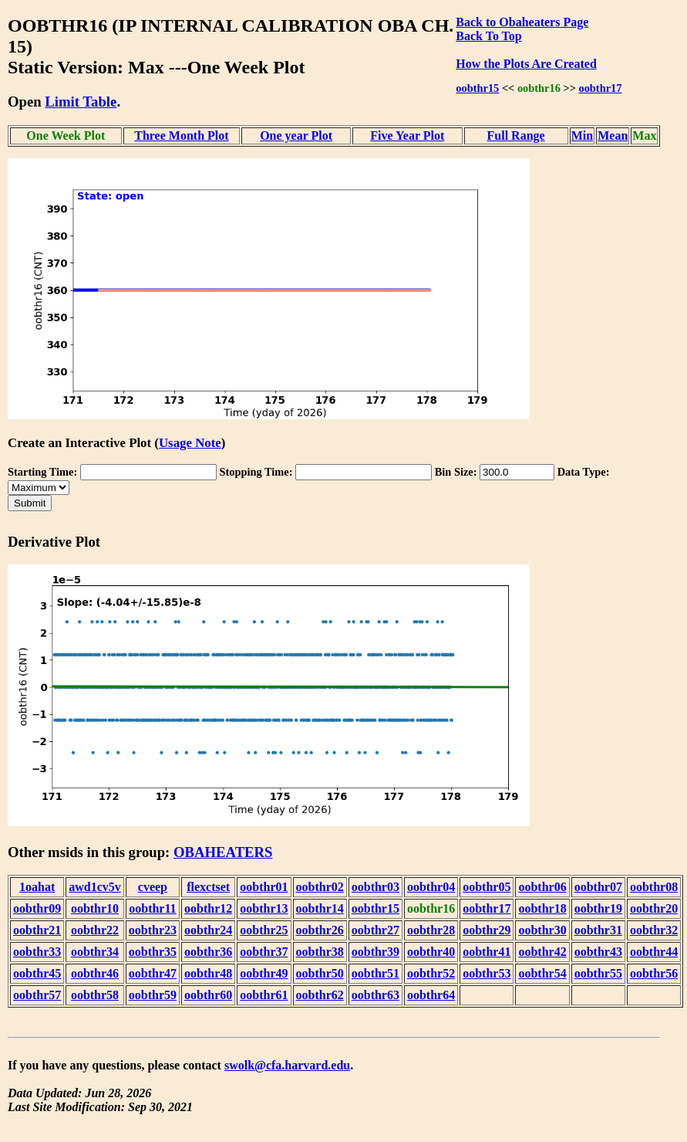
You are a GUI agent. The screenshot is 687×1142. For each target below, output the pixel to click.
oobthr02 (320, 886)
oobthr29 (486, 930)
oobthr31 (598, 930)
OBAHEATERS (223, 852)
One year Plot (296, 135)
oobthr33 (37, 951)
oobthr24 (208, 930)
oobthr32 (654, 930)
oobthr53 (486, 973)
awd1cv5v (95, 886)
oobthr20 (654, 908)
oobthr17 (599, 88)
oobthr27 (375, 930)
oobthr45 (37, 973)
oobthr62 (320, 994)
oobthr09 (37, 908)
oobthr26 (320, 930)
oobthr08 (654, 886)
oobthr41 (486, 951)
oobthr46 (95, 973)
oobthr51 (375, 973)
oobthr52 (431, 973)
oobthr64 (431, 994)
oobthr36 (208, 951)
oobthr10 (95, 908)
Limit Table (80, 101)
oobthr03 (375, 886)
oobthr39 (375, 951)
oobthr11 (152, 908)
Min (582, 135)
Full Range (516, 135)
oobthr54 (542, 973)
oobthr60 (208, 994)
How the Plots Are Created (526, 63)
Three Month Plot (181, 135)
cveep (152, 886)
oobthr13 (264, 908)
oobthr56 (654, 973)
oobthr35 (153, 951)
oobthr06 (542, 886)
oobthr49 (264, 973)
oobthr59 (153, 994)
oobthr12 (208, 908)
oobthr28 (431, 930)
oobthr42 (542, 951)
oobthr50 (320, 973)
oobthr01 (264, 886)
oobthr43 (598, 951)
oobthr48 (208, 973)
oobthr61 (264, 994)
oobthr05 (486, 886)
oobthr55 (598, 973)
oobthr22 (95, 930)
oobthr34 (95, 951)
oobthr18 (542, 908)
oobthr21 (37, 930)
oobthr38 (320, 951)
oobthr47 (153, 973)
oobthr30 (542, 930)
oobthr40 (431, 951)
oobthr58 (95, 994)
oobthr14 (320, 908)
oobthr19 (598, 908)
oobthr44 (654, 951)
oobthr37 (264, 951)
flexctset (208, 886)
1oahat (37, 886)
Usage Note (190, 442)
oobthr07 (598, 886)
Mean (613, 135)
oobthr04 (431, 886)
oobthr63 (375, 994)
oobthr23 (153, 930)
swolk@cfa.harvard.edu (287, 1065)
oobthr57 (37, 994)
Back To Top (488, 35)
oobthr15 (477, 88)
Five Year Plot (407, 135)
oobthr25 (264, 930)
